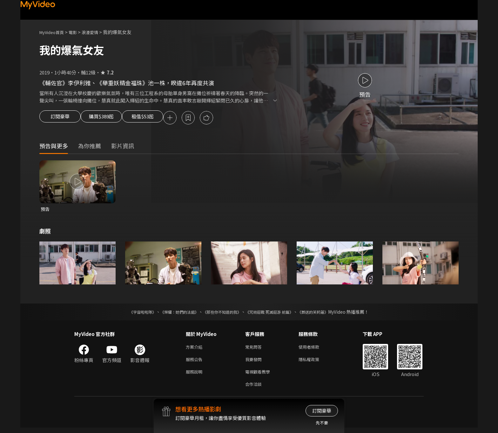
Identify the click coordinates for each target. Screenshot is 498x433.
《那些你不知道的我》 (221, 313)
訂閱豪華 (60, 118)
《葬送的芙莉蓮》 (325, 313)
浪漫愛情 (96, 32)
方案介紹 (195, 349)
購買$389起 (109, 118)
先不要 (322, 423)
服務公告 (195, 362)
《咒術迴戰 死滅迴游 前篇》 (275, 313)
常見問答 (254, 349)
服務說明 (195, 375)
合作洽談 (254, 389)
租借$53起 (158, 118)
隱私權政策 (314, 362)
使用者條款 (314, 349)
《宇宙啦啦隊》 (129, 313)
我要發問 (254, 362)
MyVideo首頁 (53, 32)
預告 (45, 210)
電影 (78, 32)
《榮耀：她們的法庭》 (172, 313)
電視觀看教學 (259, 375)
